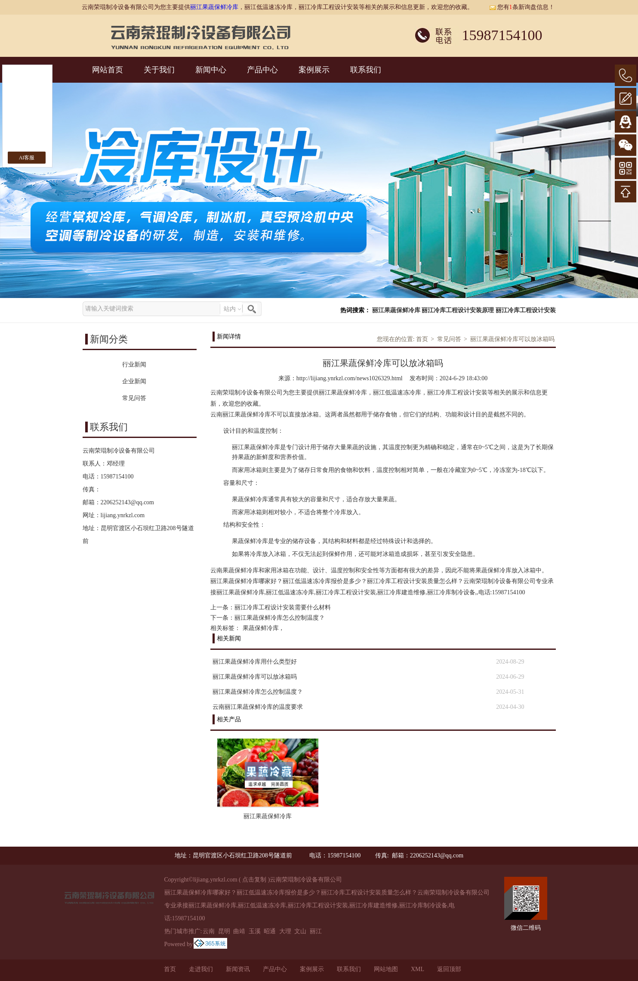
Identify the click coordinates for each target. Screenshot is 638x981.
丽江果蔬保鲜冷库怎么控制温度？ (279, 618)
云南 (209, 931)
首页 (422, 339)
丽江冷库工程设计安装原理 (458, 310)
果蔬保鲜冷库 (261, 628)
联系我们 (365, 69)
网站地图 (386, 969)
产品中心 (262, 69)
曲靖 (239, 931)
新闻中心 (210, 69)
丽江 (316, 931)
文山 (300, 931)
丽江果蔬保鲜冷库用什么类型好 (255, 661)
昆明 (224, 931)
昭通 (270, 931)
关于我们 (159, 69)
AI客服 (27, 158)
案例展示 (314, 69)
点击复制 (254, 879)
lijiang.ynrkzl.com (123, 515)
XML (417, 969)
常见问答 (449, 339)
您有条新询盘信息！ (522, 7)
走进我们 (201, 969)
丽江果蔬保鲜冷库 (214, 7)
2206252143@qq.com (127, 502)
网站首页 (107, 69)
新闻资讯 (238, 969)
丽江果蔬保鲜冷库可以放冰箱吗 (512, 339)
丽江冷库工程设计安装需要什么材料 (282, 607)
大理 (285, 931)
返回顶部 (449, 969)
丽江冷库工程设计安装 (526, 310)
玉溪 (255, 931)
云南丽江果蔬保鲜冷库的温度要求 (258, 707)
